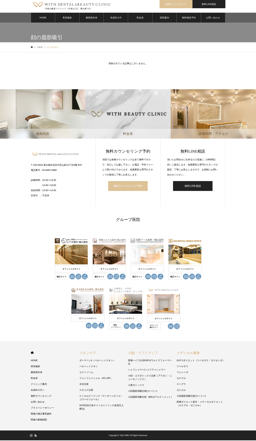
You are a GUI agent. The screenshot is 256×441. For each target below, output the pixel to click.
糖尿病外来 (91, 18)
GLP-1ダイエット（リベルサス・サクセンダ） (201, 361)
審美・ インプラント (116, 327)
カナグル (181, 378)
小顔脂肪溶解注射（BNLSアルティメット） (150, 397)
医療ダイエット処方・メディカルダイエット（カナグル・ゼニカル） (200, 404)
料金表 (140, 18)
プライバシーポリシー (42, 408)
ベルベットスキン (88, 367)
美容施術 (67, 18)
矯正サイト (62, 277)
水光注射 (84, 384)
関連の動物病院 (39, 420)
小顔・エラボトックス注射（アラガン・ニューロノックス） (150, 378)
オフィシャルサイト (71, 269)
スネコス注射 (86, 390)
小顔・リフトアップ (143, 353)
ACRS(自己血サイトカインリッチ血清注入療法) (101, 408)
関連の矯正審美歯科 (41, 414)
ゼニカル (181, 390)
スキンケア (87, 353)
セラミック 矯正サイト (154, 327)
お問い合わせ (213, 18)
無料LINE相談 (193, 186)
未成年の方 (116, 18)
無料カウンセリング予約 (127, 186)
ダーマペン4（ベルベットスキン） (97, 361)
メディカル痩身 (188, 353)
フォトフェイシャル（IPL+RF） (96, 378)
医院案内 (164, 18)
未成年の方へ (38, 390)
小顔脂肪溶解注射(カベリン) (142, 391)
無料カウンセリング (41, 396)
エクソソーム (86, 373)
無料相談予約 (189, 18)
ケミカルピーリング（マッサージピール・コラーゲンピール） (101, 398)
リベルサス (182, 367)
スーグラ (181, 384)
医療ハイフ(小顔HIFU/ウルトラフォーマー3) (150, 363)
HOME (43, 18)
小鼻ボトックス (136, 385)
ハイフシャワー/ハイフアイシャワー (147, 370)
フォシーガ (182, 373)
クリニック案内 (39, 384)
